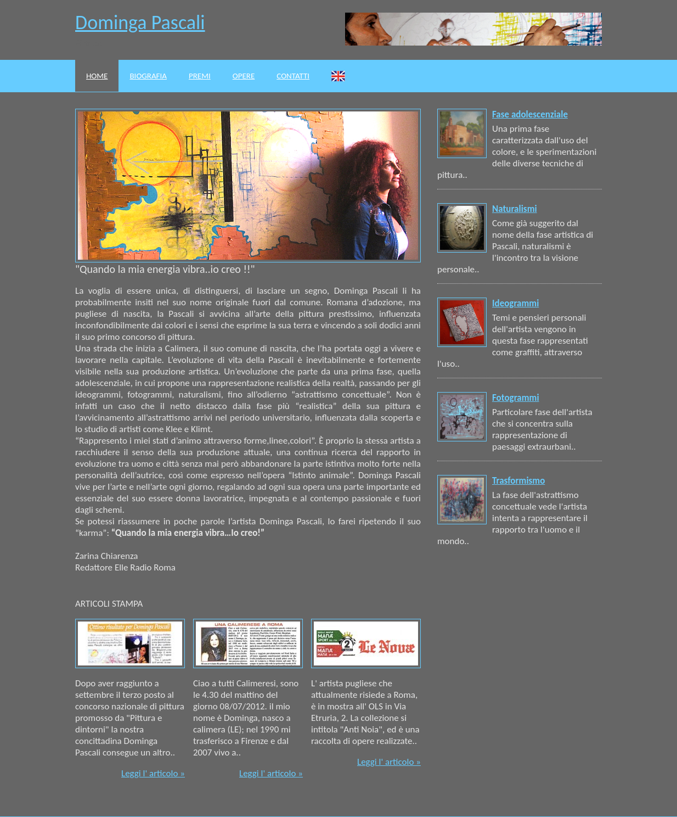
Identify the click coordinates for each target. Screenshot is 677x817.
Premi (200, 76)
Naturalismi (514, 209)
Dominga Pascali (140, 22)
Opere (244, 76)
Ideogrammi (515, 303)
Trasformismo (518, 480)
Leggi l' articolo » (153, 773)
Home (97, 76)
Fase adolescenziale (530, 114)
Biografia (148, 76)
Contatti (293, 76)
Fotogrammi (515, 398)
